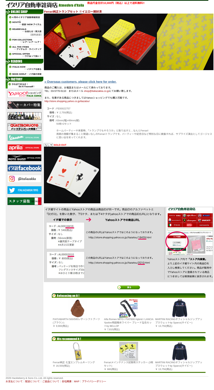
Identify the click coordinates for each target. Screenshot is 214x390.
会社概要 (67, 381)
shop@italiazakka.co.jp (96, 91)
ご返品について (50, 381)
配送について (32, 381)
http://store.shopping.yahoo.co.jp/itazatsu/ (67, 101)
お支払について (14, 381)
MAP (76, 381)
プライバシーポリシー (94, 381)
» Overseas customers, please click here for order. (80, 81)
